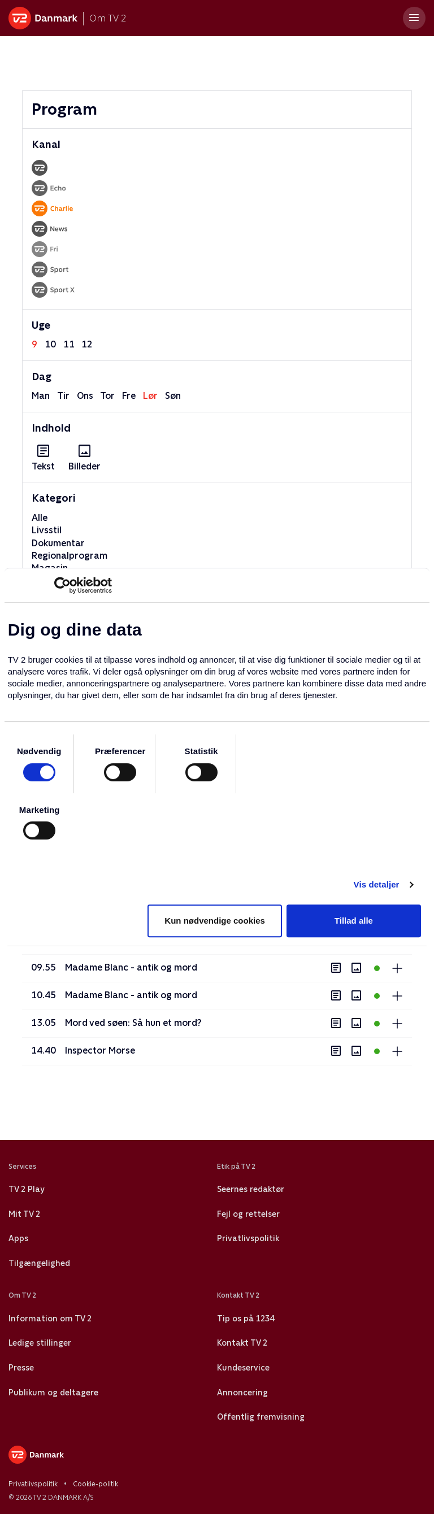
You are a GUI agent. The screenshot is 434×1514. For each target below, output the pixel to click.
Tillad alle (354, 920)
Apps (18, 1238)
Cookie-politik (95, 1484)
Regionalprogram (69, 555)
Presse (21, 1367)
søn (173, 395)
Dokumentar (58, 543)
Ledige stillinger (39, 1342)
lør (150, 395)
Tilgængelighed (39, 1263)
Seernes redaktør (250, 1189)
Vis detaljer (377, 884)
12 (87, 344)
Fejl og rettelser (248, 1214)
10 (50, 344)
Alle (39, 517)
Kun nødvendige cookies (214, 920)
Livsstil (47, 530)
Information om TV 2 (50, 1318)
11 (69, 344)
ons (85, 395)
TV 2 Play (26, 1189)
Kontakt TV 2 (242, 1342)
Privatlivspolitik (248, 1238)
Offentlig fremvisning (261, 1416)
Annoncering (242, 1392)
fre (129, 395)
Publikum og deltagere (53, 1392)
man (41, 395)
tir (63, 395)
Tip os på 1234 (245, 1318)
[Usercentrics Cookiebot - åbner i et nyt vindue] (62, 585)
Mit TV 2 (24, 1214)
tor (107, 395)
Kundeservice (243, 1367)
